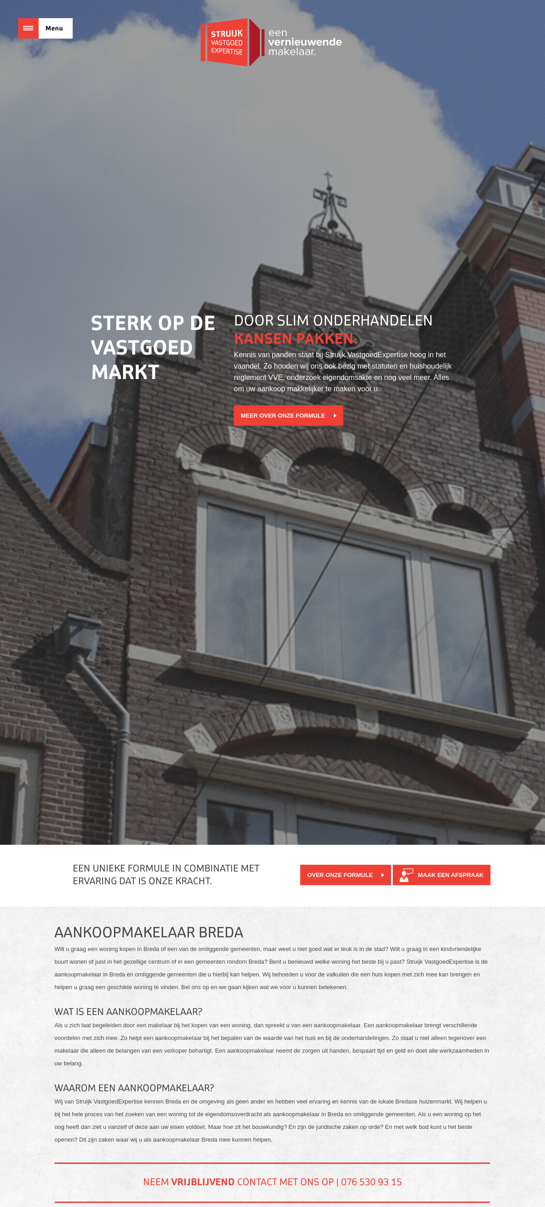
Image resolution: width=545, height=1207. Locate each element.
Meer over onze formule (283, 415)
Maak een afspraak (451, 875)
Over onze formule (339, 875)
